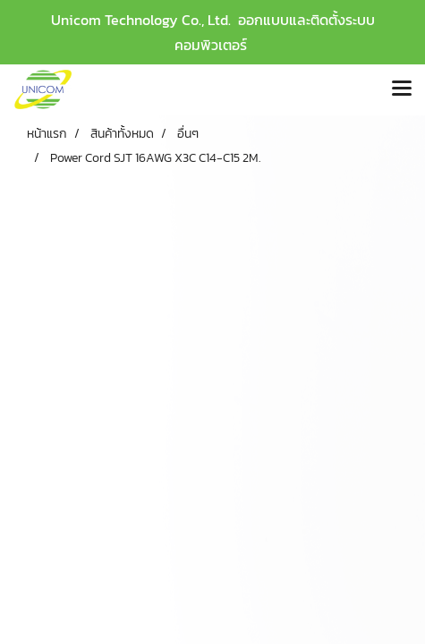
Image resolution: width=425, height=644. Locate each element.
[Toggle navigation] (401, 89)
